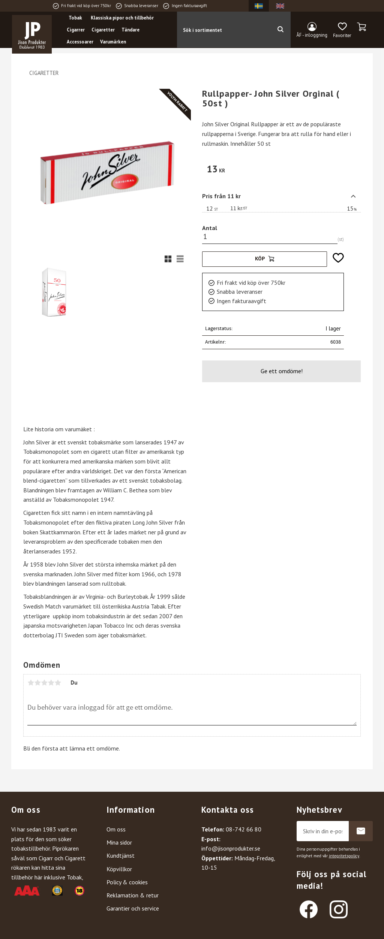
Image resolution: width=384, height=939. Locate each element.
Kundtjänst (120, 855)
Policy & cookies (127, 882)
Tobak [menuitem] (76, 18)
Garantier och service (132, 908)
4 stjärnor (51, 682)
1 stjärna (30, 682)
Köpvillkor (119, 869)
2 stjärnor (37, 682)
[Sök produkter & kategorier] (223, 30)
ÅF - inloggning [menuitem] (312, 35)
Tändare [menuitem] (131, 30)
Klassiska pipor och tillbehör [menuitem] (123, 18)
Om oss (116, 829)
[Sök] (280, 30)
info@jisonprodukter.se (230, 848)
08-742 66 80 (243, 829)
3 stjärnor (44, 682)
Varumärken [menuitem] (114, 42)
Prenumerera (361, 831)
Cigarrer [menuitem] (77, 30)
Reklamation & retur (132, 895)
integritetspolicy (344, 855)
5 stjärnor (57, 682)
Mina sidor (119, 842)
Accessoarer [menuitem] (81, 42)
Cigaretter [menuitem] (104, 30)
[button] (342, 30)
